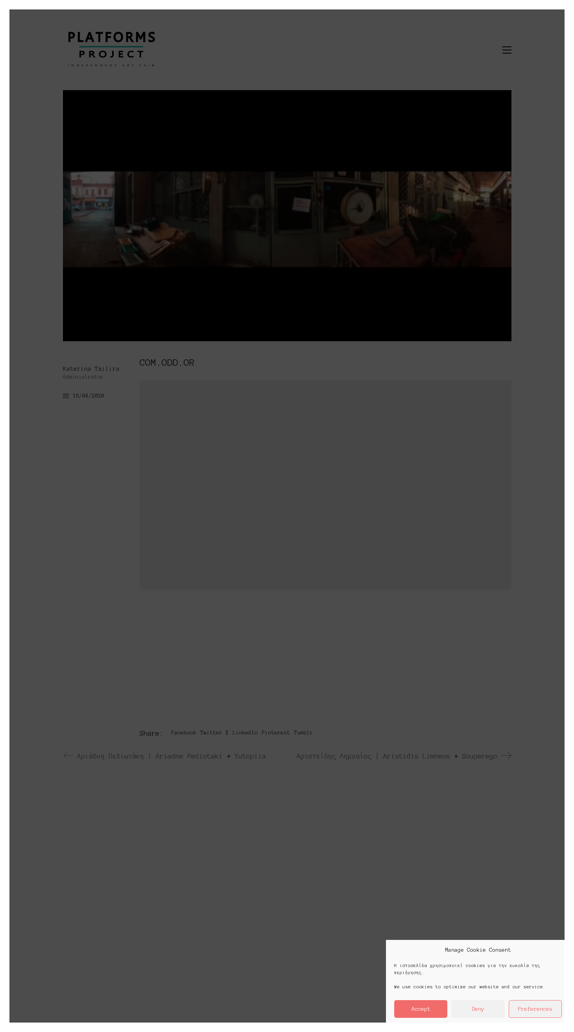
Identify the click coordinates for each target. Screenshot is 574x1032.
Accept (421, 1009)
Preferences (535, 1009)
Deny (478, 1009)
